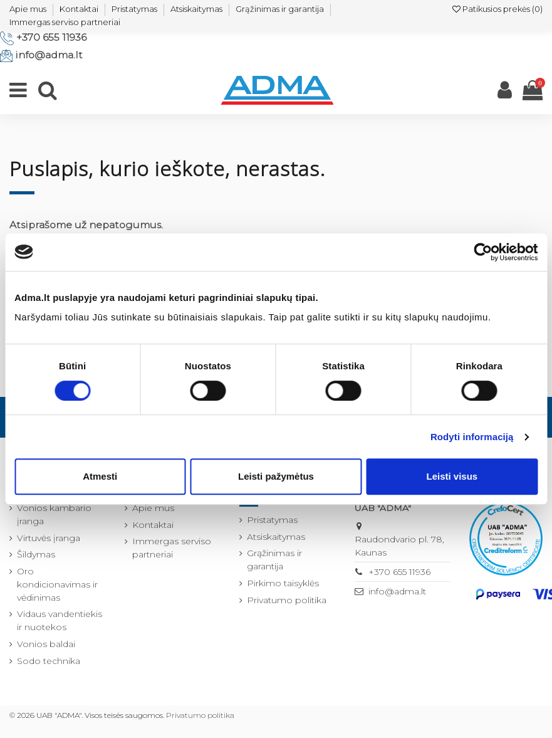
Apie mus (27, 9)
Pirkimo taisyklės (283, 583)
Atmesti (100, 476)
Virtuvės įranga (48, 538)
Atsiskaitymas (196, 9)
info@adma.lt (49, 55)
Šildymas (36, 554)
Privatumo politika (286, 600)
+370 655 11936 (51, 37)
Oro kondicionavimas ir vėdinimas (57, 584)
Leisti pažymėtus (276, 476)
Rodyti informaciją (472, 436)
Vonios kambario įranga (54, 514)
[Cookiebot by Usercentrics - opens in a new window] (483, 252)
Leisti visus (451, 476)
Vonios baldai (46, 644)
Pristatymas (134, 9)
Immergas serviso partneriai (64, 22)
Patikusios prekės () (497, 9)
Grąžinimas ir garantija (280, 9)
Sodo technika (48, 661)
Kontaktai (79, 9)
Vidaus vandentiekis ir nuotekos (59, 620)
